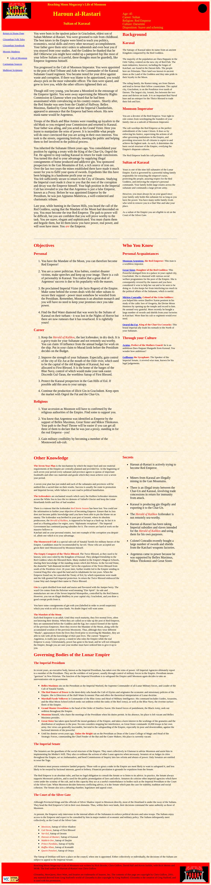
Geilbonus (127, 357)
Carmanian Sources (12, 64)
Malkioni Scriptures (13, 70)
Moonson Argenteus (133, 260)
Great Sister (128, 269)
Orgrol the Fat (130, 324)
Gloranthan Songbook (13, 45)
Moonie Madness (11, 51)
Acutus (126, 345)
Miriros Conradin (131, 297)
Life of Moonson (18, 58)
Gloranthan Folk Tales (14, 39)
